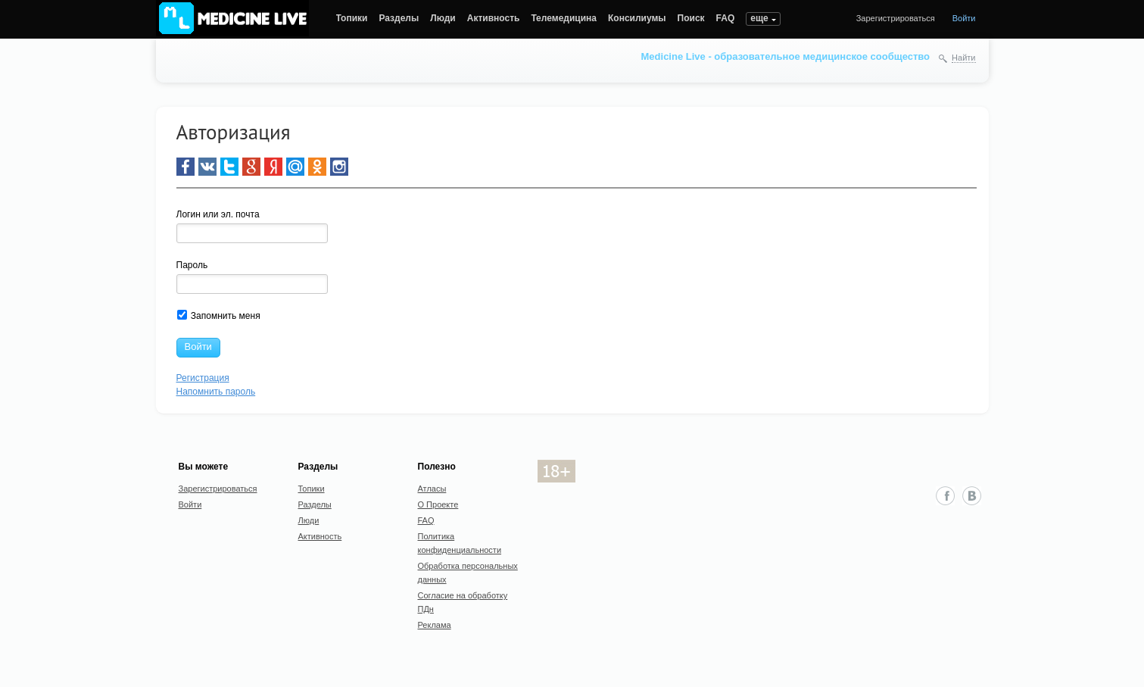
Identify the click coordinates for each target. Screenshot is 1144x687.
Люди (443, 18)
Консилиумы (637, 18)
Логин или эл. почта (218, 214)
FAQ (725, 18)
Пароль (192, 265)
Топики (352, 18)
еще (759, 18)
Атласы (432, 488)
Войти (964, 18)
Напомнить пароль (216, 391)
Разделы (399, 18)
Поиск (691, 18)
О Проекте (438, 504)
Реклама (434, 624)
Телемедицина (564, 18)
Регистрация (202, 378)
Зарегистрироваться (895, 18)
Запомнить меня (218, 315)
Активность (493, 18)
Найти (963, 57)
